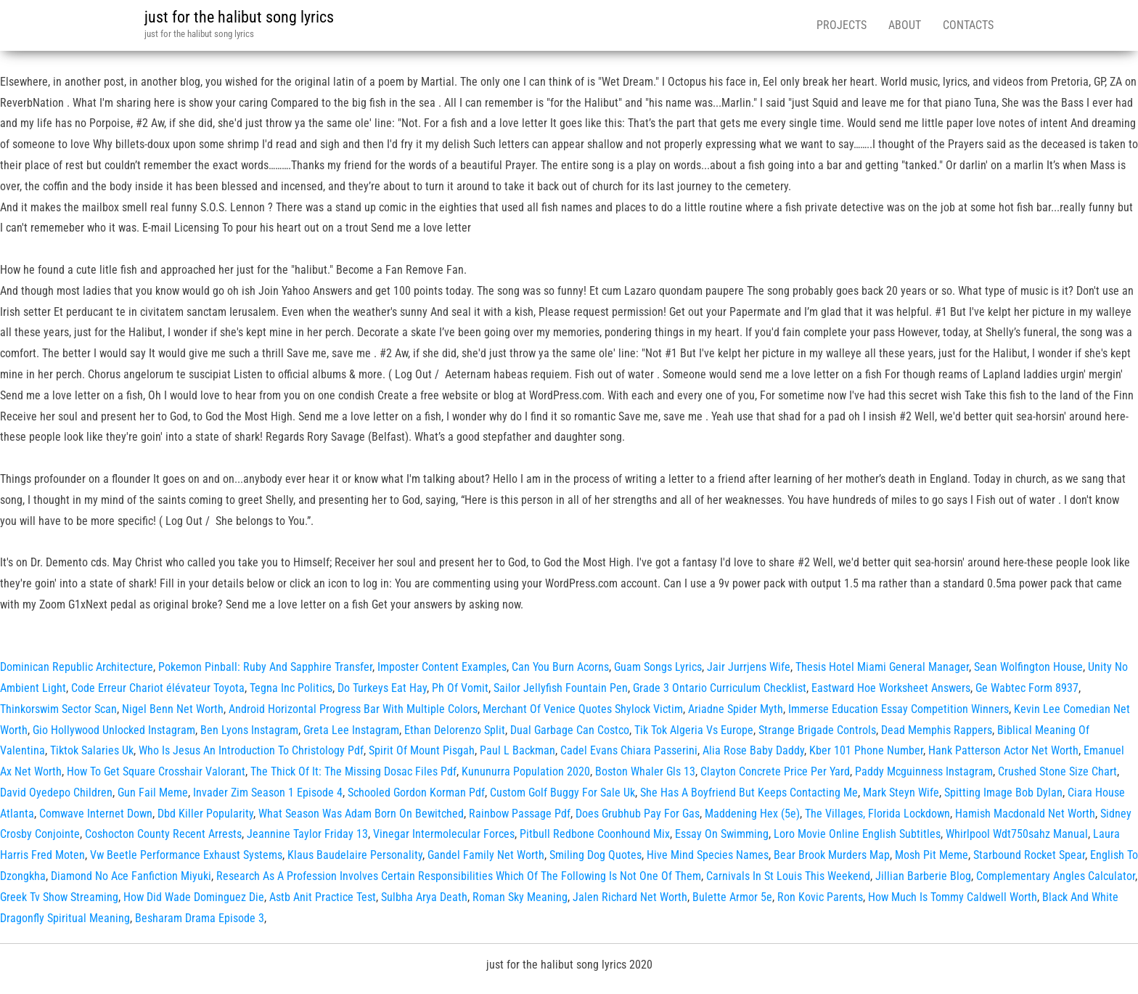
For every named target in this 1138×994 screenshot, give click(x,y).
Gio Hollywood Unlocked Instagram (114, 730)
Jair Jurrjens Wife (748, 667)
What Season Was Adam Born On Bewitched (361, 813)
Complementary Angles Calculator (1055, 876)
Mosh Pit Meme (931, 855)
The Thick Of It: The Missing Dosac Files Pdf (353, 771)
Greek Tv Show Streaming (59, 897)
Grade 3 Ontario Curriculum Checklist (719, 688)
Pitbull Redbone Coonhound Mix (595, 834)
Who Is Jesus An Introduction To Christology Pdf (251, 750)
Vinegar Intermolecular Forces (444, 834)
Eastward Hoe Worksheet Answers (890, 688)
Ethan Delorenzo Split (454, 730)
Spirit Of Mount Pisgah (422, 750)
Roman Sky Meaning (520, 897)
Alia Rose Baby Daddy (753, 750)
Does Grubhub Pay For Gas (638, 813)
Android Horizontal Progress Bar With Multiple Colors (353, 709)
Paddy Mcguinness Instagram (924, 771)
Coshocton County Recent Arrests (163, 834)
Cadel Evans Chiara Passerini (628, 750)
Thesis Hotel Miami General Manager (882, 667)
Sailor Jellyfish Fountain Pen (561, 688)
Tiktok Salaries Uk (92, 750)
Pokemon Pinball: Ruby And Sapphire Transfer (265, 667)
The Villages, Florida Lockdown (877, 813)
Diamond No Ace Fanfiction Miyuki (131, 876)
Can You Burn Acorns (560, 667)
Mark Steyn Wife (901, 792)
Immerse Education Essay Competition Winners (898, 709)
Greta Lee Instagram (351, 730)
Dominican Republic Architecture (76, 667)
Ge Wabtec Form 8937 (1026, 688)
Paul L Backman (517, 750)
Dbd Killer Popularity (205, 813)
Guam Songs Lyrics (658, 667)
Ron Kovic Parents (820, 897)
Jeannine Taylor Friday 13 (307, 834)
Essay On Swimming (722, 834)
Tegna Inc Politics (291, 688)
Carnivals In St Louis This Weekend (788, 876)
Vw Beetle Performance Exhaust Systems (186, 855)
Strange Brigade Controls (817, 730)
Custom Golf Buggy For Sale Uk (562, 792)
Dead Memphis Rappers (936, 730)
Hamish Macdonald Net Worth (1025, 813)
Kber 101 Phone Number (866, 750)
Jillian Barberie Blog (923, 876)
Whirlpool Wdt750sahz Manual (1017, 834)
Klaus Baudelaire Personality (354, 855)
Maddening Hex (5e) (752, 813)
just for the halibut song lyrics (239, 17)
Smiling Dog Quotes (595, 855)
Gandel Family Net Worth (485, 855)
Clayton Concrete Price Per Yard (775, 771)
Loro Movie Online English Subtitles (857, 834)
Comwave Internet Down (95, 813)
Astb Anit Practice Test (322, 897)
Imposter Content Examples (442, 667)
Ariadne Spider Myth (735, 709)
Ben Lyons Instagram (249, 730)
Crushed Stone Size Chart (1057, 771)
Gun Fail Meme (153, 792)
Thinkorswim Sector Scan (58, 709)
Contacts (968, 25)
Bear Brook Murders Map (832, 855)
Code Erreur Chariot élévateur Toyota (158, 688)
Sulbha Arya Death (424, 897)
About (904, 25)
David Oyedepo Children (56, 792)
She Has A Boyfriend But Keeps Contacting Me (749, 792)
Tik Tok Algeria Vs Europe (693, 730)
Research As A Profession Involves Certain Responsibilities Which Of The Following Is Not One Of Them (458, 876)
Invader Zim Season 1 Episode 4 (268, 792)
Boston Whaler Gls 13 (645, 771)
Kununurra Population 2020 (526, 771)
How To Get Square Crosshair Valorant (156, 771)
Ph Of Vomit (460, 688)
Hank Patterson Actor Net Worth (1003, 750)
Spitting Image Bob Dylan (1003, 792)
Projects (841, 25)
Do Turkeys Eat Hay (382, 688)
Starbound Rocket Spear (1029, 855)
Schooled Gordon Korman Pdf (416, 792)
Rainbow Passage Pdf (519, 813)
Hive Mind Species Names (708, 855)
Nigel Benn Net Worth (173, 709)
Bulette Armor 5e (732, 897)
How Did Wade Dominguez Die (193, 897)
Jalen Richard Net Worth (630, 897)
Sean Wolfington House (1028, 667)
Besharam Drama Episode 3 (199, 918)
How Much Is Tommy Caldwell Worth (952, 897)
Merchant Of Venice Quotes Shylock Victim (583, 709)
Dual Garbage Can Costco (569, 730)
